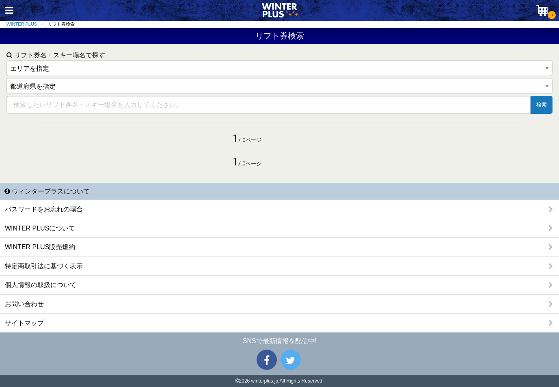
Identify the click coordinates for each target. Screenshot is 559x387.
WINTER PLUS (21, 24)
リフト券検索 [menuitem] (61, 24)
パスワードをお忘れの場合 (44, 209)
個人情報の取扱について (40, 284)
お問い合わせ (24, 303)
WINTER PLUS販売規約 (40, 247)
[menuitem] (27, 24)
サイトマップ (24, 323)
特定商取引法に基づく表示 (44, 266)
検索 (541, 105)
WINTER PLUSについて (40, 228)
